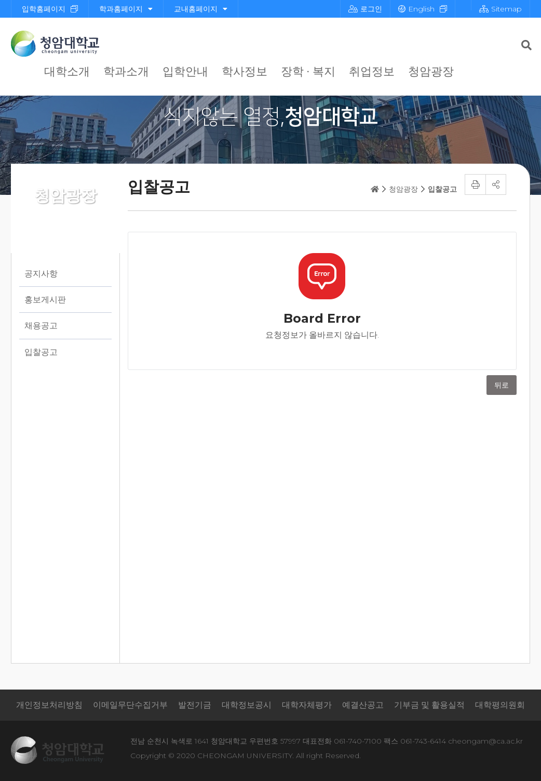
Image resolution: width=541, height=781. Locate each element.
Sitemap (500, 9)
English (416, 9)
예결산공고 (363, 705)
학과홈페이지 (126, 9)
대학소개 (67, 71)
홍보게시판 (45, 300)
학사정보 (244, 71)
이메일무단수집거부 (130, 705)
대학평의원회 (500, 705)
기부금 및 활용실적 (429, 705)
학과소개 (126, 71)
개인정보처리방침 (49, 705)
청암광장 (431, 71)
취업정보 (372, 71)
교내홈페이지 (200, 9)
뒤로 (501, 385)
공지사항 (41, 274)
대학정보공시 (247, 705)
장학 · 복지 (308, 71)
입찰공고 (41, 352)
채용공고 (41, 325)
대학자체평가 (307, 705)
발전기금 (194, 705)
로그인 (365, 9)
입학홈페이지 (43, 9)
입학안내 (185, 71)
